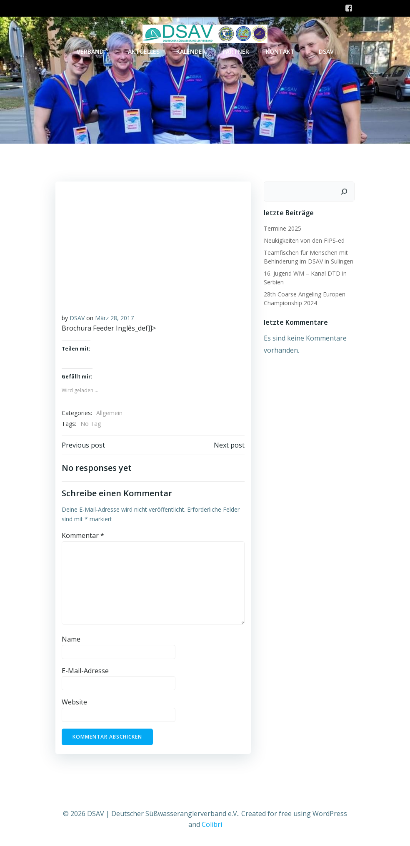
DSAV (326, 52)
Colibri (212, 823)
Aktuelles (144, 52)
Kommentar (82, 535)
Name (70, 639)
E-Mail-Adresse (84, 670)
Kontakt (284, 52)
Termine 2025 (282, 228)
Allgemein (109, 413)
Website (74, 702)
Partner (235, 52)
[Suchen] (345, 191)
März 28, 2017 (114, 317)
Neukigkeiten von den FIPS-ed (303, 240)
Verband (94, 52)
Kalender (191, 52)
